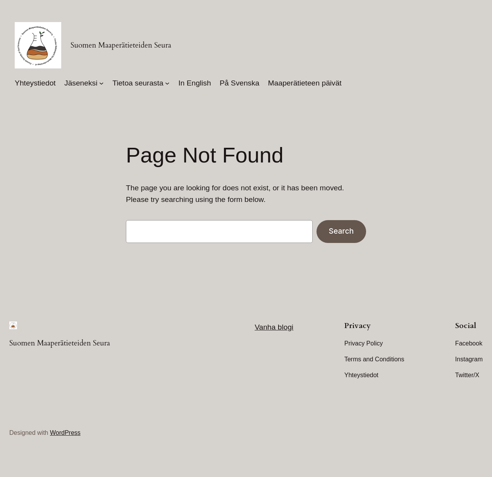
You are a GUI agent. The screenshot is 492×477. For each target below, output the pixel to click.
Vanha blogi (274, 327)
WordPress (65, 432)
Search (341, 231)
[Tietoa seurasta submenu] (167, 83)
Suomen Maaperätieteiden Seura (121, 45)
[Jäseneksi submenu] (101, 83)
